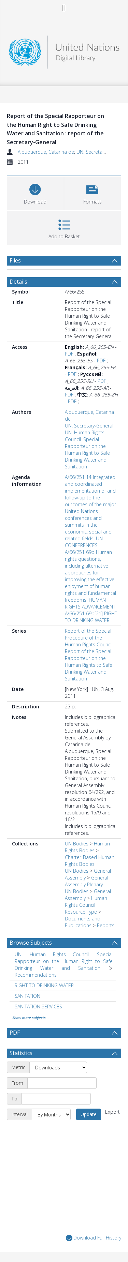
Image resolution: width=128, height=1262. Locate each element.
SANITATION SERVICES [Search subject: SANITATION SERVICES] (38, 1006)
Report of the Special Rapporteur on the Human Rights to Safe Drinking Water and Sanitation (88, 665)
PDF (69, 353)
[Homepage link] (64, 50)
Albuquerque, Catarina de (46, 152)
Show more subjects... (30, 1017)
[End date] (56, 1099)
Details (18, 281)
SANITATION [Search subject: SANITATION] (27, 996)
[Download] (35, 192)
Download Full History (93, 1238)
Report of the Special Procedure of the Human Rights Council (89, 638)
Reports (105, 925)
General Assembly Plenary (86, 881)
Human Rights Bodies (87, 847)
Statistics (21, 1053)
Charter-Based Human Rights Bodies (89, 860)
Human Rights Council (86, 901)
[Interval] (51, 1114)
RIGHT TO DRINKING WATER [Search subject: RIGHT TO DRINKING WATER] (44, 985)
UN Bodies (76, 843)
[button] (92, 192)
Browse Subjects (31, 942)
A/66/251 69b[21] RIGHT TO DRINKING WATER (91, 617)
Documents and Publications (82, 922)
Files (15, 260)
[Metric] (58, 1067)
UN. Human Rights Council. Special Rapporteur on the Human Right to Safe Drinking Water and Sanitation (87, 449)
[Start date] (62, 1083)
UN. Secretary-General (100, 152)
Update (89, 1114)
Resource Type (81, 911)
